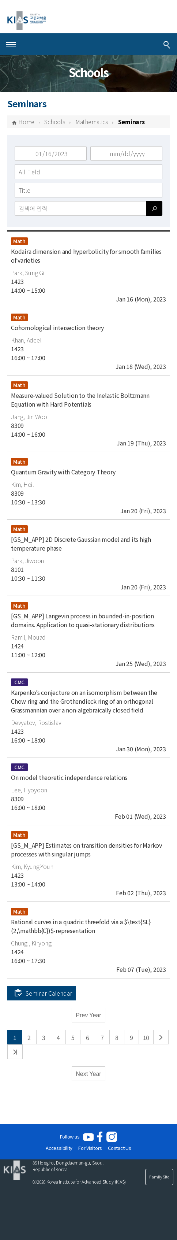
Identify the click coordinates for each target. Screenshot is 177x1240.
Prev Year (88, 1015)
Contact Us (119, 1147)
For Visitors (90, 1147)
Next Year (88, 1074)
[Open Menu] (11, 44)
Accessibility (59, 1147)
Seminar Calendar (49, 993)
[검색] (154, 208)
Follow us (70, 1136)
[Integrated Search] (166, 44)
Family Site (159, 1177)
